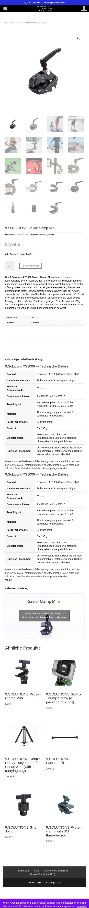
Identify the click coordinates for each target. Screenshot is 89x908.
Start (6, 23)
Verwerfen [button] (82, 906)
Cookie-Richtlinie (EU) (42, 874)
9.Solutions (13, 23)
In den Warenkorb (30, 266)
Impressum (23, 870)
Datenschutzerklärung (55, 870)
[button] (78, 38)
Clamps (21, 23)
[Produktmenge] (10, 266)
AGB (36, 870)
